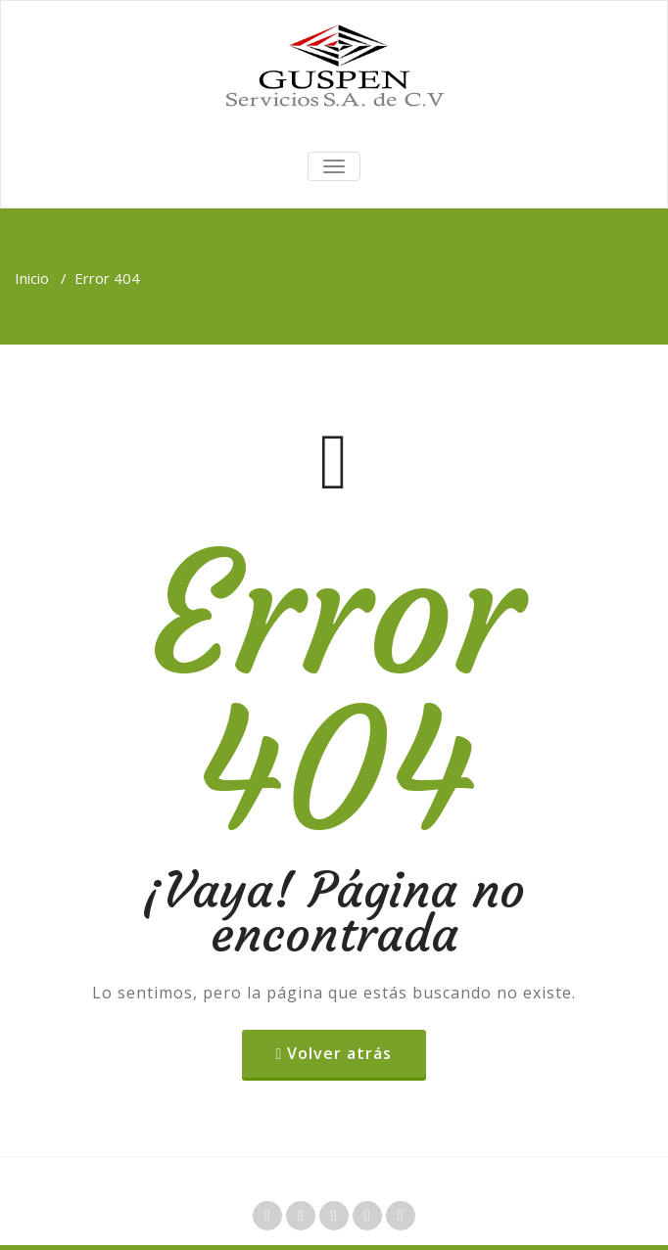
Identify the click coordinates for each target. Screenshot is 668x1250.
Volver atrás (339, 1053)
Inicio (32, 278)
